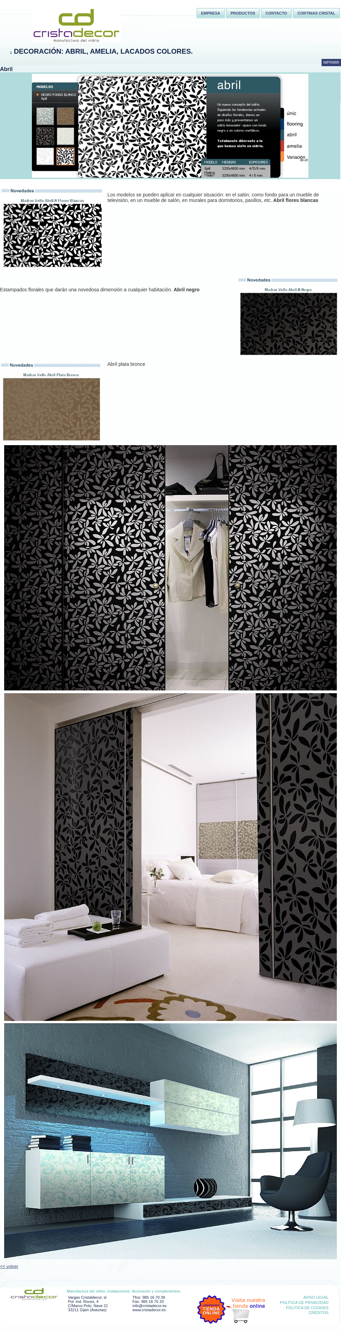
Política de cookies (307, 1308)
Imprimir (331, 62)
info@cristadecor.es (149, 1306)
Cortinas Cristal (316, 13)
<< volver (9, 1266)
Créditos (318, 1313)
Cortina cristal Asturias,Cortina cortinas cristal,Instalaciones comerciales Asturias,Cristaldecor (59, 16)
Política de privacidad (304, 1302)
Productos (242, 13)
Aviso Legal (316, 1297)
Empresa (210, 13)
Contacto (276, 13)
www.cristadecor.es (149, 1310)
